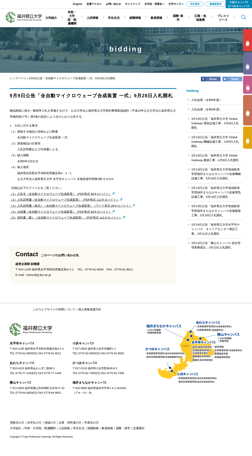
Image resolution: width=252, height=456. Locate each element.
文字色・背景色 (153, 4)
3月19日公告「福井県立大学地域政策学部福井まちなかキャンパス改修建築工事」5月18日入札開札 (216, 210)
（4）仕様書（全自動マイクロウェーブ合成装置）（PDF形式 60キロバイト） (60, 211)
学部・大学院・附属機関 (40, 428)
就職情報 (93, 428)
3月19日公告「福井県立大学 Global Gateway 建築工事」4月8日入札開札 (215, 158)
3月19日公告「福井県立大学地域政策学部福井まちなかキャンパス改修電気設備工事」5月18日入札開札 (216, 192)
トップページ (18, 78)
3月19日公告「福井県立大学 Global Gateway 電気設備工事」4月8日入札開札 (215, 123)
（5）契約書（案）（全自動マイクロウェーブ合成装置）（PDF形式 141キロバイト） (66, 217)
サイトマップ (132, 4)
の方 (247, 40)
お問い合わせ (113, 4)
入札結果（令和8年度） (206, 100)
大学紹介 (15, 428)
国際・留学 (123, 428)
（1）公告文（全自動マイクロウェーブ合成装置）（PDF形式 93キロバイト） (60, 193)
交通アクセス (94, 4)
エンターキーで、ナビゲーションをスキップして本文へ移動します (43, 2)
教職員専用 (215, 4)
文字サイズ (174, 4)
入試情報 (64, 428)
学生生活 (78, 428)
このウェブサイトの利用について (54, 309)
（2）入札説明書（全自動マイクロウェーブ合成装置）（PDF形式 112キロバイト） (64, 199)
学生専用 (194, 4)
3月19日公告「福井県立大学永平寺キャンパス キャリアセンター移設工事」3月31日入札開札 (215, 229)
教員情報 (107, 428)
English (77, 4)
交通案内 (138, 428)
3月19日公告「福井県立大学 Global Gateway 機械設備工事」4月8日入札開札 (215, 141)
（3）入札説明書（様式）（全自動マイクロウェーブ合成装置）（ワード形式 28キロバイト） (71, 205)
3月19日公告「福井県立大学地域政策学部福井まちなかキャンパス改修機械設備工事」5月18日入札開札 (216, 174)
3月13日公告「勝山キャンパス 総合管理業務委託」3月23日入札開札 (216, 245)
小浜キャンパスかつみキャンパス (239, 4)
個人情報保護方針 (89, 309)
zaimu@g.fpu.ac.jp (38, 274)
